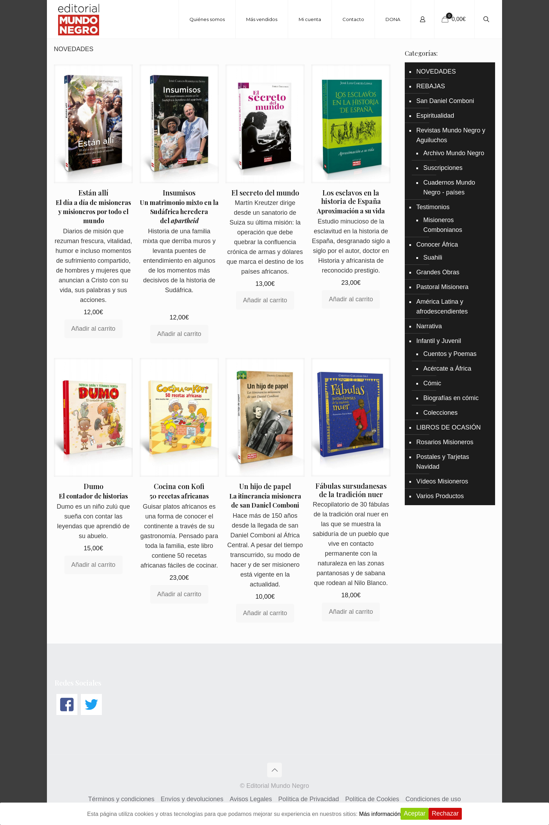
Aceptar (432, 813)
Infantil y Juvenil (438, 340)
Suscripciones (443, 167)
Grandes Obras (437, 272)
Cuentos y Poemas (450, 353)
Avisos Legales (251, 799)
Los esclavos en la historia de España (351, 197)
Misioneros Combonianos (442, 224)
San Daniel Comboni (445, 100)
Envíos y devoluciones (192, 799)
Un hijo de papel (265, 486)
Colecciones (440, 412)
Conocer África (437, 244)
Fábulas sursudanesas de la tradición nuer (351, 490)
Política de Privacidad (308, 799)
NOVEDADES (436, 71)
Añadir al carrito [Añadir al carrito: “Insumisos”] (179, 333)
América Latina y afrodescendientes (442, 306)
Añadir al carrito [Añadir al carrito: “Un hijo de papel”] (265, 613)
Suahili (432, 257)
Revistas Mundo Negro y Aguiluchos (450, 135)
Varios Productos (440, 496)
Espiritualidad (435, 115)
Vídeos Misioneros (442, 481)
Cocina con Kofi (179, 486)
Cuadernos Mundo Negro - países (449, 187)
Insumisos (179, 192)
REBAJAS (430, 86)
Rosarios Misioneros (444, 442)
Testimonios (433, 207)
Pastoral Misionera (442, 286)
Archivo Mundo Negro (453, 153)
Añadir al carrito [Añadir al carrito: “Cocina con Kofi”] (179, 594)
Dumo (93, 486)
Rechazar (463, 813)
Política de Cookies (372, 799)
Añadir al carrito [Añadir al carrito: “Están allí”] (93, 328)
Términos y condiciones (121, 799)
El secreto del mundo (265, 192)
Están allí (93, 192)
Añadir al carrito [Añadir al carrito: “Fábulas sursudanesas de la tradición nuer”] (351, 611)
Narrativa (429, 326)
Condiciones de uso (433, 799)
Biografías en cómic (451, 397)
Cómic (432, 383)
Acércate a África (447, 368)
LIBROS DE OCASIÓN (448, 427)
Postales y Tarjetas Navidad (442, 461)
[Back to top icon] (274, 770)
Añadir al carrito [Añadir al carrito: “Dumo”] (93, 564)
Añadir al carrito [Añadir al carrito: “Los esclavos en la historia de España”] (351, 299)
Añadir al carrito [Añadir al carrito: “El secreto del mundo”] (265, 300)
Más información (395, 813)
